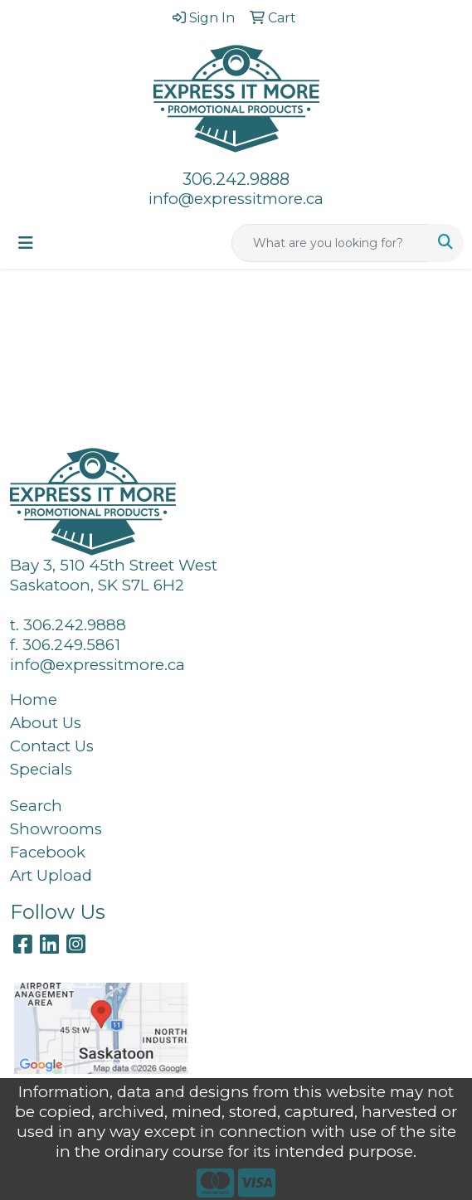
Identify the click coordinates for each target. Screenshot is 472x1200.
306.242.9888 (236, 179)
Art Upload (51, 875)
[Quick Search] (330, 243)
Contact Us (52, 745)
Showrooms (56, 828)
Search (36, 805)
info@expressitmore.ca (236, 198)
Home (33, 699)
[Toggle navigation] (25, 243)
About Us (45, 722)
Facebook (47, 852)
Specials (41, 769)
